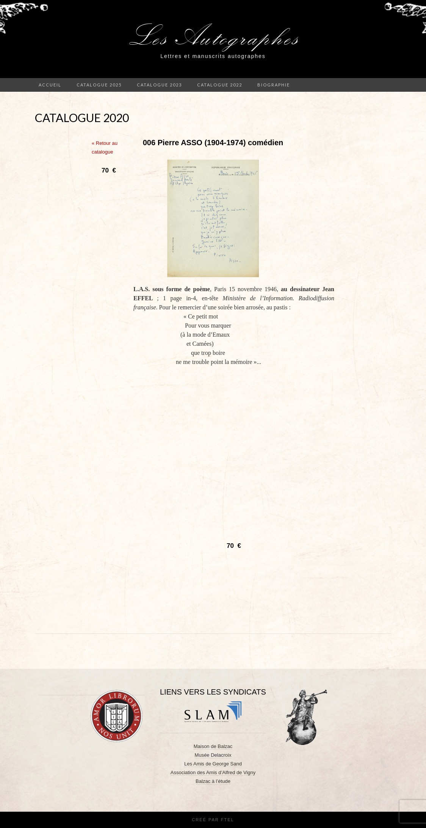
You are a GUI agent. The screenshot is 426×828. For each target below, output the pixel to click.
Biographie (273, 84)
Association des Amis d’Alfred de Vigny (213, 772)
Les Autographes (213, 35)
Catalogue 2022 (219, 84)
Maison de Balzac (213, 746)
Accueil (50, 84)
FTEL (227, 819)
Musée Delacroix (213, 755)
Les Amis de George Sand (213, 764)
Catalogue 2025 (99, 84)
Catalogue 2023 (159, 84)
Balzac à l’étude (213, 781)
